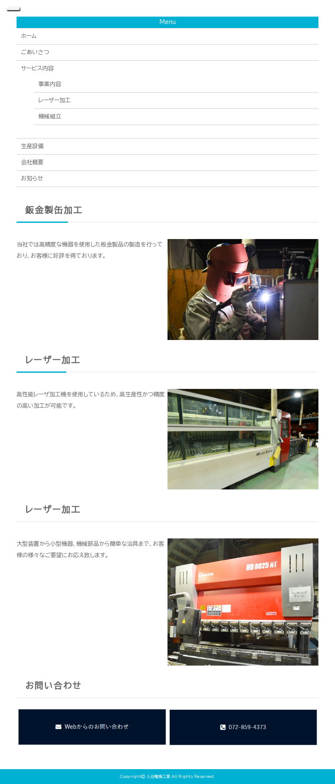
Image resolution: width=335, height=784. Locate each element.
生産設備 (32, 146)
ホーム (29, 36)
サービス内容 (37, 68)
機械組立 (49, 116)
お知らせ (32, 178)
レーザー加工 (54, 100)
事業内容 (49, 84)
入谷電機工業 (158, 776)
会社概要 (32, 162)
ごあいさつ (35, 52)
